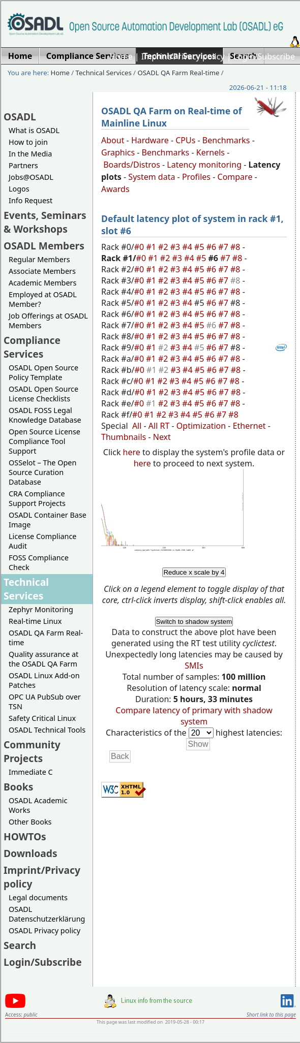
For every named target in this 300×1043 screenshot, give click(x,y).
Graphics (118, 152)
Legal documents (38, 897)
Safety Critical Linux (42, 718)
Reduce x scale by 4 (193, 572)
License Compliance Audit (42, 541)
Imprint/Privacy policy (183, 56)
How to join (28, 142)
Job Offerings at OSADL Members (48, 320)
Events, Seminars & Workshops (45, 222)
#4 (188, 246)
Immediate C (31, 772)
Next (162, 437)
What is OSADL (34, 130)
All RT (159, 425)
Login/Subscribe (264, 56)
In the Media (30, 154)
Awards (115, 189)
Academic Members (42, 283)
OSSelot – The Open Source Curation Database (42, 472)
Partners (23, 165)
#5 (200, 246)
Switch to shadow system (194, 621)
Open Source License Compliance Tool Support (44, 441)
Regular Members (39, 259)
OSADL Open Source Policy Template (43, 372)
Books (18, 787)
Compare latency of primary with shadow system (193, 716)
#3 (176, 246)
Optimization (201, 425)
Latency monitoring (204, 164)
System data (151, 176)
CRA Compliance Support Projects (37, 498)
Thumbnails (123, 437)
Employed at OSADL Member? (43, 299)
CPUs (185, 140)
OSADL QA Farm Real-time (178, 72)
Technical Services (104, 72)
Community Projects (32, 751)
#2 (164, 246)
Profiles (196, 176)
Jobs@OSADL (31, 177)
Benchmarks (226, 140)
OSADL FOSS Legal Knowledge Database (45, 415)
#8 (236, 246)
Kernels (210, 152)
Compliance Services (32, 347)
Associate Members (42, 271)
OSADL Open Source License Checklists (43, 393)
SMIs (194, 665)
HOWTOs (25, 836)
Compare (235, 176)
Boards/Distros (131, 164)
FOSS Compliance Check (39, 562)
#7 (224, 246)
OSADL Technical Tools (47, 730)
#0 (140, 246)
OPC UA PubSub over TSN (45, 701)
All (136, 425)
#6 (212, 246)
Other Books (30, 822)
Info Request (30, 200)
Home (121, 56)
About (112, 140)
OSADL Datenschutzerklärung (47, 914)
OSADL (20, 116)
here (131, 452)
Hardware (150, 140)
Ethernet (249, 425)
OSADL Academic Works (38, 805)
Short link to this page (271, 1014)
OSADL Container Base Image (47, 519)
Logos (19, 189)
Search (20, 945)
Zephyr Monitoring (41, 609)
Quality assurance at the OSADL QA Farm (43, 659)
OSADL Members (44, 245)
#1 (152, 246)
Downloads (30, 853)
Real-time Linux (35, 621)
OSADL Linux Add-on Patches (44, 680)
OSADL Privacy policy (44, 930)
